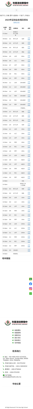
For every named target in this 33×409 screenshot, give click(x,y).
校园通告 (18, 330)
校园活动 (18, 335)
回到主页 (16, 22)
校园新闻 (18, 333)
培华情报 (18, 343)
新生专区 (18, 338)
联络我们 (18, 340)
